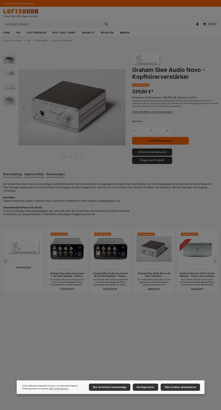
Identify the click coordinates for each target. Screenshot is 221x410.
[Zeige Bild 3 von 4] (76, 150)
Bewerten (137, 114)
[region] (64, 100)
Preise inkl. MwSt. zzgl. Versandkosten (152, 105)
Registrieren (27, 3)
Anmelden (9, 3)
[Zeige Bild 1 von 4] (64, 150)
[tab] (12, 167)
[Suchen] (160, 14)
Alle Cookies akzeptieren (182, 389)
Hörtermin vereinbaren (152, 145)
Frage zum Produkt (152, 153)
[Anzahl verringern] (135, 124)
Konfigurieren (151, 389)
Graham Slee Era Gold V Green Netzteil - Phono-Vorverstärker (197, 267)
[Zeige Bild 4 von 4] (81, 150)
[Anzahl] (151, 124)
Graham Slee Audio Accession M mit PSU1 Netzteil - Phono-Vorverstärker (110, 267)
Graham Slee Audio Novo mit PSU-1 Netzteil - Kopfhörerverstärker (154, 267)
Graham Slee (23, 260)
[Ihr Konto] (197, 14)
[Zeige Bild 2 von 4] (71, 150)
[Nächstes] (215, 253)
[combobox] (107, 14)
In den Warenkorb (160, 134)
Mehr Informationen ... (50, 391)
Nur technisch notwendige (119, 389)
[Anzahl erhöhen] (167, 124)
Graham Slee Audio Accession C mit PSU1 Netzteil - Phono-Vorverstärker (67, 267)
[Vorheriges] (5, 253)
